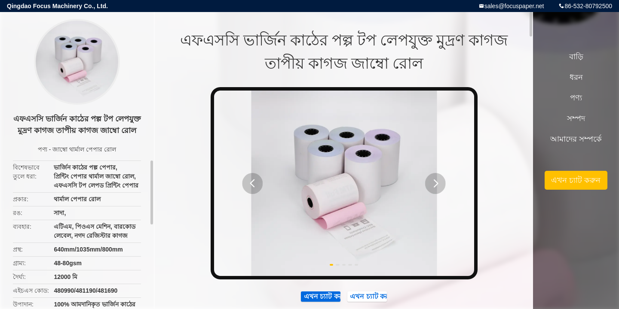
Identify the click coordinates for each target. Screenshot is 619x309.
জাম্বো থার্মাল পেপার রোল (84, 149)
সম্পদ (576, 118)
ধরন (576, 77)
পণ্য (42, 149)
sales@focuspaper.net (514, 6)
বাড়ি (576, 56)
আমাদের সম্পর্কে (576, 139)
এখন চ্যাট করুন (576, 180)
